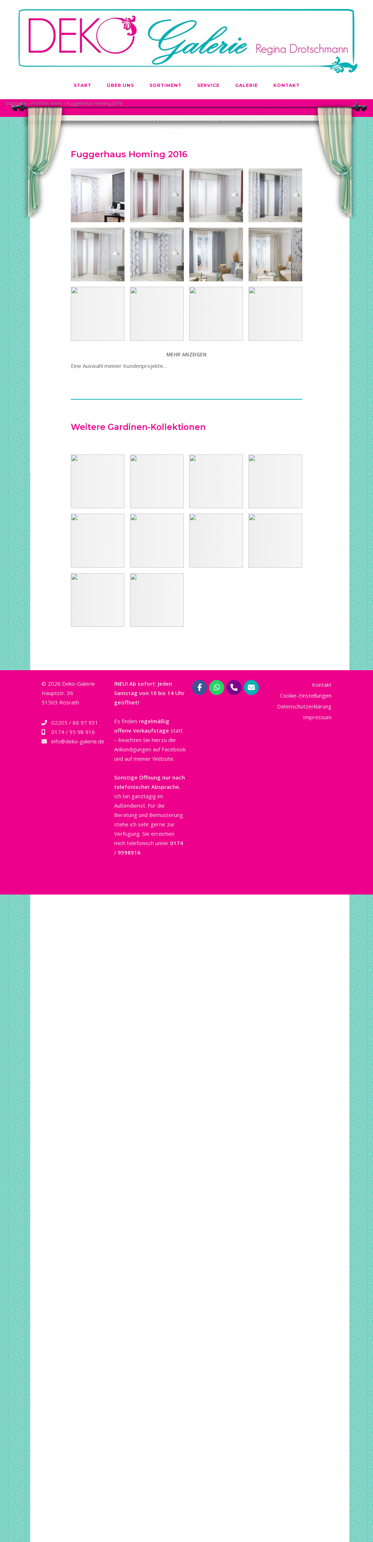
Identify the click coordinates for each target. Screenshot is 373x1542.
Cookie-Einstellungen (305, 695)
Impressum (317, 717)
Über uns (120, 85)
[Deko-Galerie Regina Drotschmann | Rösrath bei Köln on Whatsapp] (216, 687)
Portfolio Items (47, 103)
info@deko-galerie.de (77, 741)
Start (82, 85)
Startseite (16, 103)
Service (208, 85)
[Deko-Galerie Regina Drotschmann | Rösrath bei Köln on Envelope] (251, 687)
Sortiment (165, 85)
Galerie (246, 85)
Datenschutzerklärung (304, 706)
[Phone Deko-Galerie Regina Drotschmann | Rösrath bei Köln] (234, 687)
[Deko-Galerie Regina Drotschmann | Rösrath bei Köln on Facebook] (199, 687)
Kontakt (286, 85)
